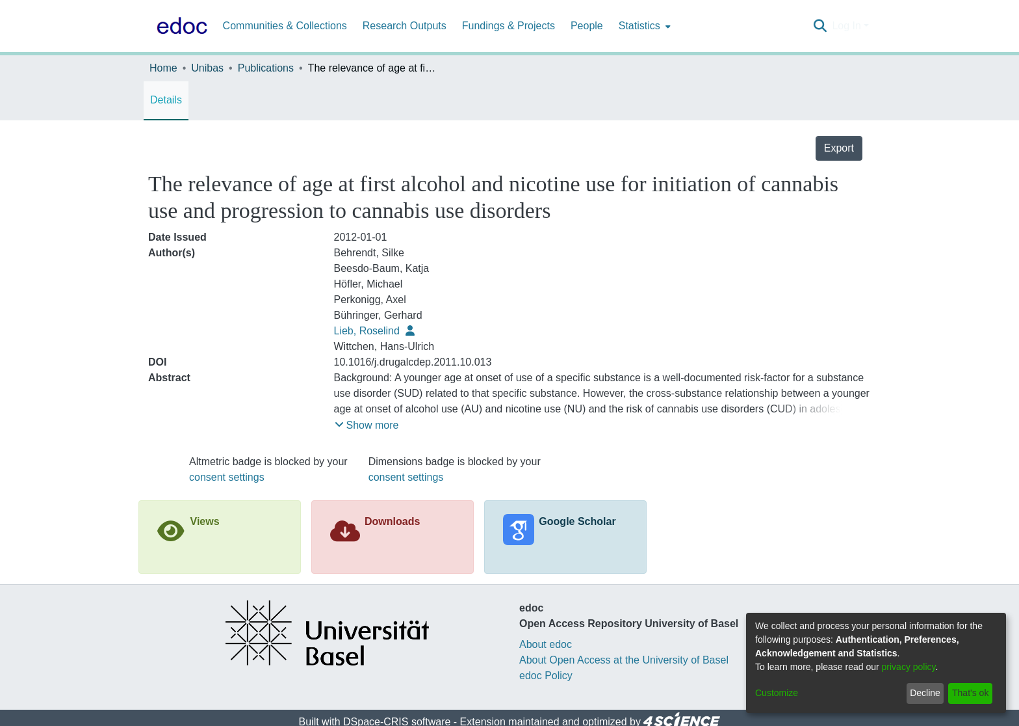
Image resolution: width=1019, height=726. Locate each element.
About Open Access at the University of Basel (624, 635)
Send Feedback (629, 715)
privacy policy (909, 667)
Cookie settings (389, 715)
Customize (776, 693)
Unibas (207, 68)
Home (163, 68)
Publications (266, 68)
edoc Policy (546, 650)
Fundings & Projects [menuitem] (508, 25)
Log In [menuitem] (846, 25)
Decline (925, 693)
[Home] (179, 26)
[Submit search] (820, 26)
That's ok (970, 693)
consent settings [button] (226, 452)
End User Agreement (542, 715)
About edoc (545, 619)
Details (166, 99)
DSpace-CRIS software (396, 697)
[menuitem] (643, 26)
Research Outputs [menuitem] (404, 25)
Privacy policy (461, 715)
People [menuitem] (587, 25)
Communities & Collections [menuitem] (285, 25)
